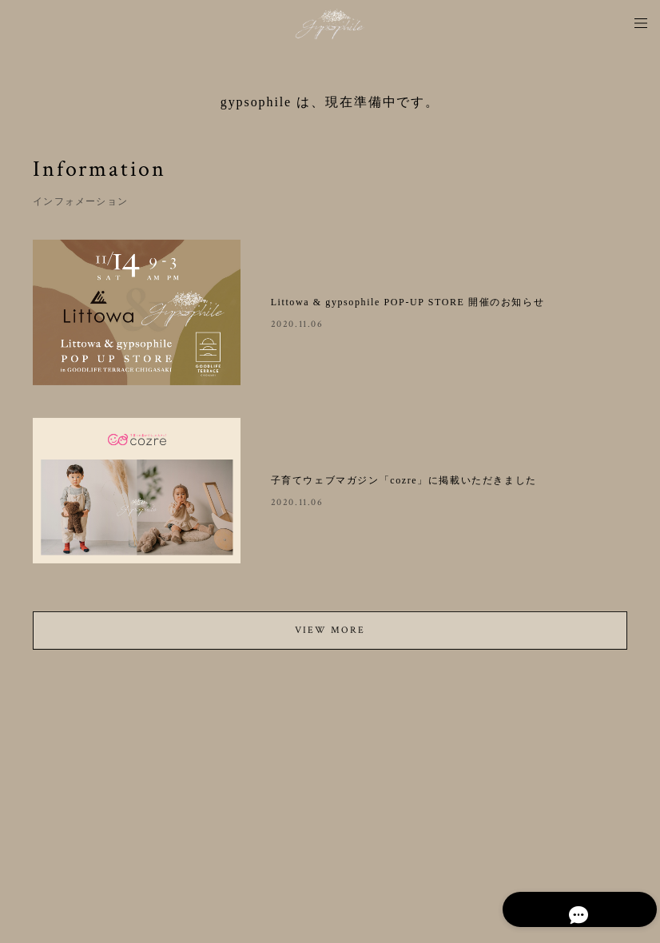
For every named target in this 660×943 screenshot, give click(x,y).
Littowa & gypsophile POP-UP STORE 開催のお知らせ (408, 302)
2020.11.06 (297, 324)
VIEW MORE (329, 634)
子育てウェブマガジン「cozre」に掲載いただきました (404, 480)
